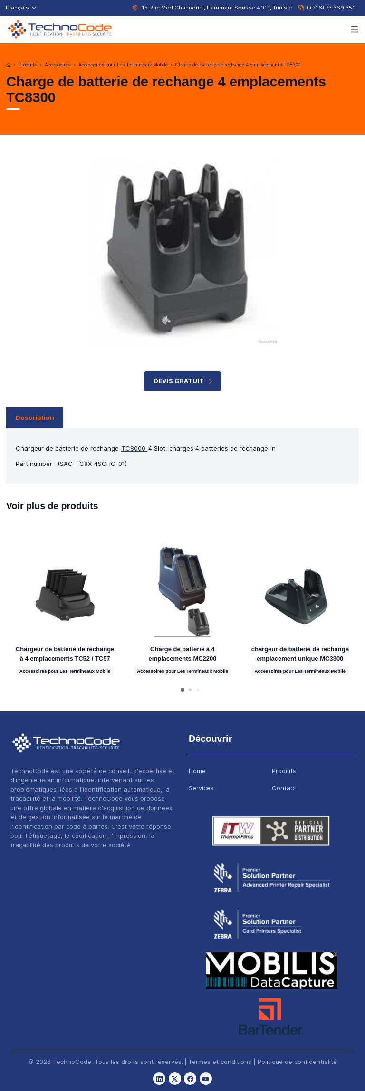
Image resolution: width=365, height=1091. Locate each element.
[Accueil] (8, 65)
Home (197, 771)
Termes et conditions (219, 1061)
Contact (284, 788)
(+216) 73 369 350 (331, 7)
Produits (28, 64)
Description (35, 417)
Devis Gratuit (184, 381)
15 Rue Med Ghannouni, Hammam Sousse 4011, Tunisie (217, 7)
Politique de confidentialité (297, 1061)
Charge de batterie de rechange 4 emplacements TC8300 (237, 64)
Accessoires (57, 64)
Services (201, 788)
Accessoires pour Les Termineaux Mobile (123, 64)
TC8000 (134, 448)
